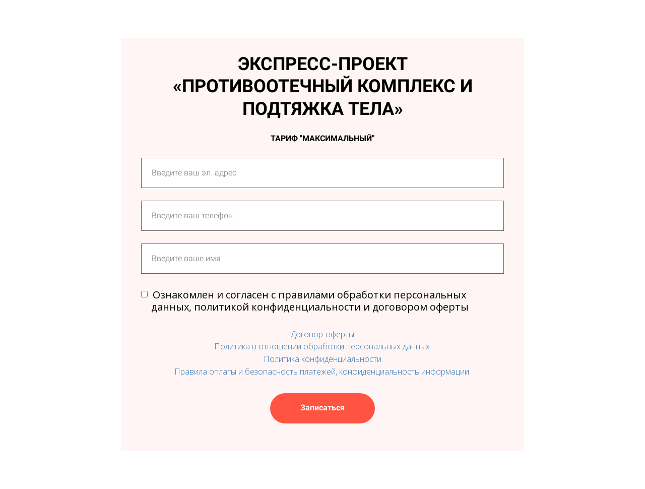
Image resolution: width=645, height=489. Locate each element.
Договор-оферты (322, 334)
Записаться (322, 407)
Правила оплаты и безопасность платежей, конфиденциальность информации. (322, 371)
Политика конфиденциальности (322, 358)
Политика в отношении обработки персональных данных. (322, 346)
